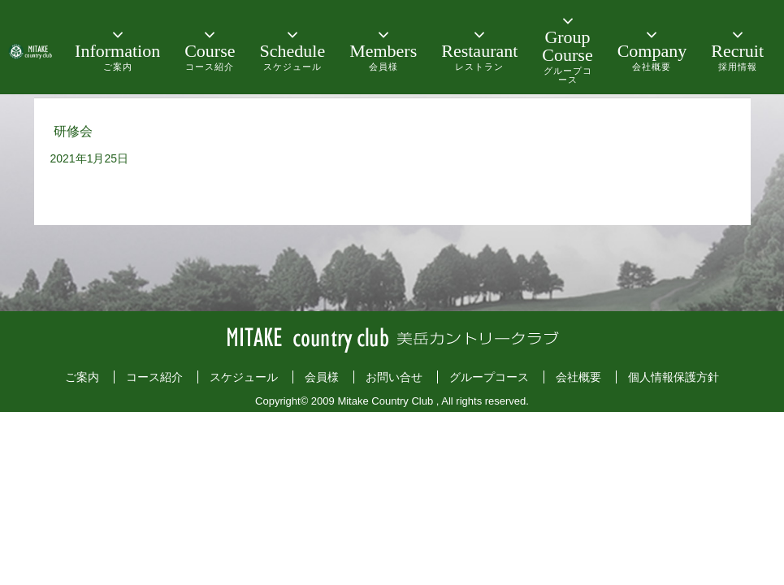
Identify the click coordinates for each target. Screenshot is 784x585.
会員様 (322, 377)
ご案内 (82, 377)
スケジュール (244, 377)
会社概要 (578, 377)
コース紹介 (154, 377)
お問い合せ (394, 377)
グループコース (489, 377)
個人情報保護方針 (673, 377)
